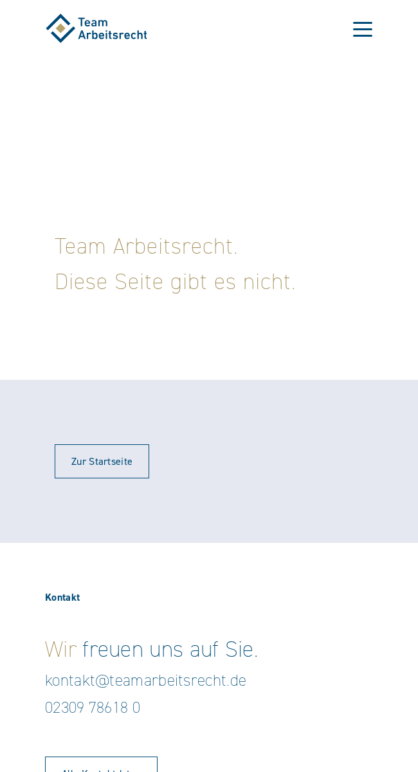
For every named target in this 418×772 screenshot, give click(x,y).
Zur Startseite (101, 461)
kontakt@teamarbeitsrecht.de (145, 680)
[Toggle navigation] (362, 28)
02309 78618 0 (92, 707)
